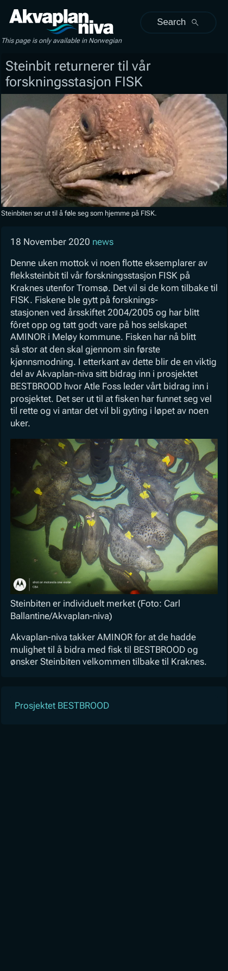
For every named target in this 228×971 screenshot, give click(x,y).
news (102, 241)
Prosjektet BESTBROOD (62, 705)
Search (178, 22)
